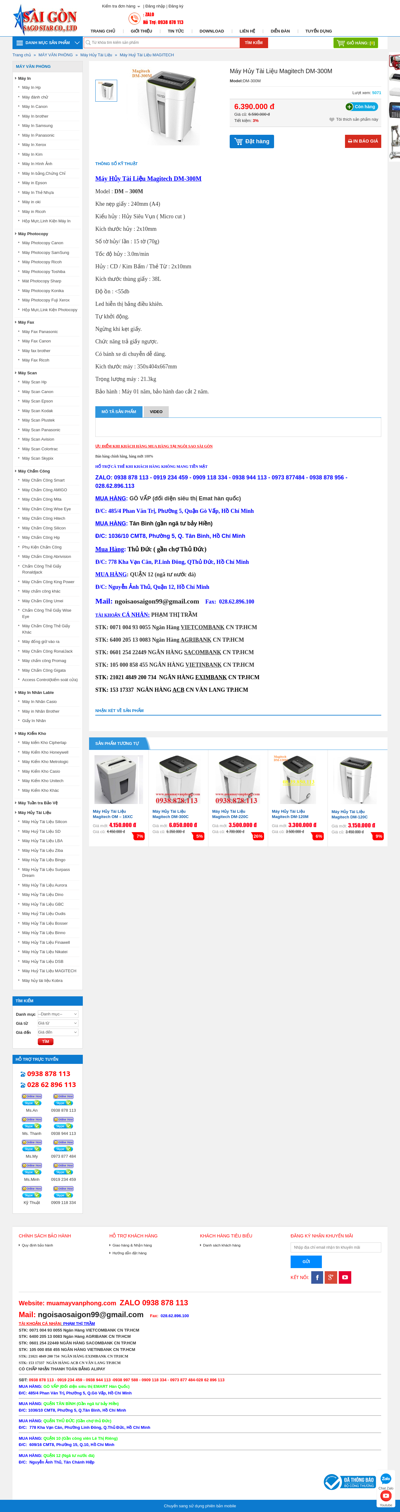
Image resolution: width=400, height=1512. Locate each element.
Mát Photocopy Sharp (41, 281)
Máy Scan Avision (38, 439)
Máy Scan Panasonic (41, 429)
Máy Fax (26, 322)
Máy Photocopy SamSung (45, 252)
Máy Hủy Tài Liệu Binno (43, 932)
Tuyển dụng (319, 31)
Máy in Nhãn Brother (40, 711)
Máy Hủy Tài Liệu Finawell (46, 942)
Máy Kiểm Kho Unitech (42, 780)
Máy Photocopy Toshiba (43, 271)
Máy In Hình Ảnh (37, 163)
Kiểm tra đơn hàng (118, 6)
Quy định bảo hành (37, 1245)
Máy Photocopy (33, 233)
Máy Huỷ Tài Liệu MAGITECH (147, 55)
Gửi (306, 1261)
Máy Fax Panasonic (40, 331)
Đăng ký (175, 6)
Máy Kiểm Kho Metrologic (45, 761)
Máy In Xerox (34, 144)
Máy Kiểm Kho (32, 733)
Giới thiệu (141, 31)
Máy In (24, 78)
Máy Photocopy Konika (43, 290)
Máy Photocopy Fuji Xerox (46, 300)
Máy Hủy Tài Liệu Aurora (44, 885)
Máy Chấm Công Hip (41, 537)
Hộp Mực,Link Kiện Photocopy (49, 309)
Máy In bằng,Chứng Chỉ (43, 173)
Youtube (386, 1497)
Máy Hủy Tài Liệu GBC (43, 904)
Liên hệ (247, 31)
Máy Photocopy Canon (42, 242)
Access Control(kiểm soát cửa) (50, 679)
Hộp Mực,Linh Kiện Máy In (46, 221)
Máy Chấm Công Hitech (43, 518)
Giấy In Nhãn (34, 720)
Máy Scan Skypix (37, 458)
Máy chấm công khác (41, 591)
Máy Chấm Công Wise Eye (46, 509)
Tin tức (176, 31)
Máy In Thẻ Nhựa (38, 192)
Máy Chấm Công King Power (48, 581)
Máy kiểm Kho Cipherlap (44, 742)
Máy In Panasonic (38, 135)
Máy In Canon (35, 106)
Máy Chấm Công (34, 471)
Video (156, 411)
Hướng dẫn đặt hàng (129, 1253)
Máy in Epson (34, 182)
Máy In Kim (32, 154)
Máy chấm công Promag (44, 660)
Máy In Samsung (37, 125)
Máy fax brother (36, 350)
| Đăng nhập (154, 6)
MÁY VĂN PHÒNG (55, 55)
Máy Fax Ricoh (35, 360)
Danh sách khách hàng (222, 1245)
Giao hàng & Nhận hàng (132, 1245)
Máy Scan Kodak (37, 410)
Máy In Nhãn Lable (36, 692)
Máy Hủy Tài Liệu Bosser (45, 923)
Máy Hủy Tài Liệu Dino (42, 894)
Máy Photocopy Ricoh (42, 262)
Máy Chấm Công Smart (43, 480)
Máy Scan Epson (37, 401)
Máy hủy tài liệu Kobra (42, 980)
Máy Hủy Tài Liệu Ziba (42, 850)
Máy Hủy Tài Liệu (96, 55)
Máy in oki (31, 202)
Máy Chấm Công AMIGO (44, 490)
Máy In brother (35, 116)
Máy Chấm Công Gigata (44, 670)
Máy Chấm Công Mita (41, 499)
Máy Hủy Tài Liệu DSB (42, 961)
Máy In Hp (31, 87)
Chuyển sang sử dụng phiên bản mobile (200, 1506)
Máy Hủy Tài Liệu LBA (42, 840)
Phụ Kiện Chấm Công (42, 547)
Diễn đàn (280, 31)
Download (212, 31)
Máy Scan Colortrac (40, 449)
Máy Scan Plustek (38, 420)
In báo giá (363, 141)
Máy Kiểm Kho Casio (41, 771)
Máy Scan (27, 373)
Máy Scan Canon (37, 391)
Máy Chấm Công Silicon (44, 528)
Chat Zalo (385, 1481)
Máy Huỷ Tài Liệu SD (41, 831)
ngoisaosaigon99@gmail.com (157, 601)
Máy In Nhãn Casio (39, 701)
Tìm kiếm (254, 42)
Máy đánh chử (35, 97)
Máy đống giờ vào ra (40, 641)
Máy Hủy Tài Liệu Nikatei (45, 951)
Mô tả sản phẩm (119, 411)
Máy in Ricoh (34, 211)
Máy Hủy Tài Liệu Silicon (44, 821)
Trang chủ (103, 31)
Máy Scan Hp (34, 382)
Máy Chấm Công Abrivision (46, 556)
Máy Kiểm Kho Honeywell (45, 752)
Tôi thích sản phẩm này (353, 119)
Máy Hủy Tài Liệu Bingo (43, 859)
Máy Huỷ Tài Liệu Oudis (44, 913)
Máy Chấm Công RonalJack (47, 651)
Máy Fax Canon (36, 341)
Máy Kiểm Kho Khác (40, 790)
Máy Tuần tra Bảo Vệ (38, 803)
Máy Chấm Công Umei (42, 601)
